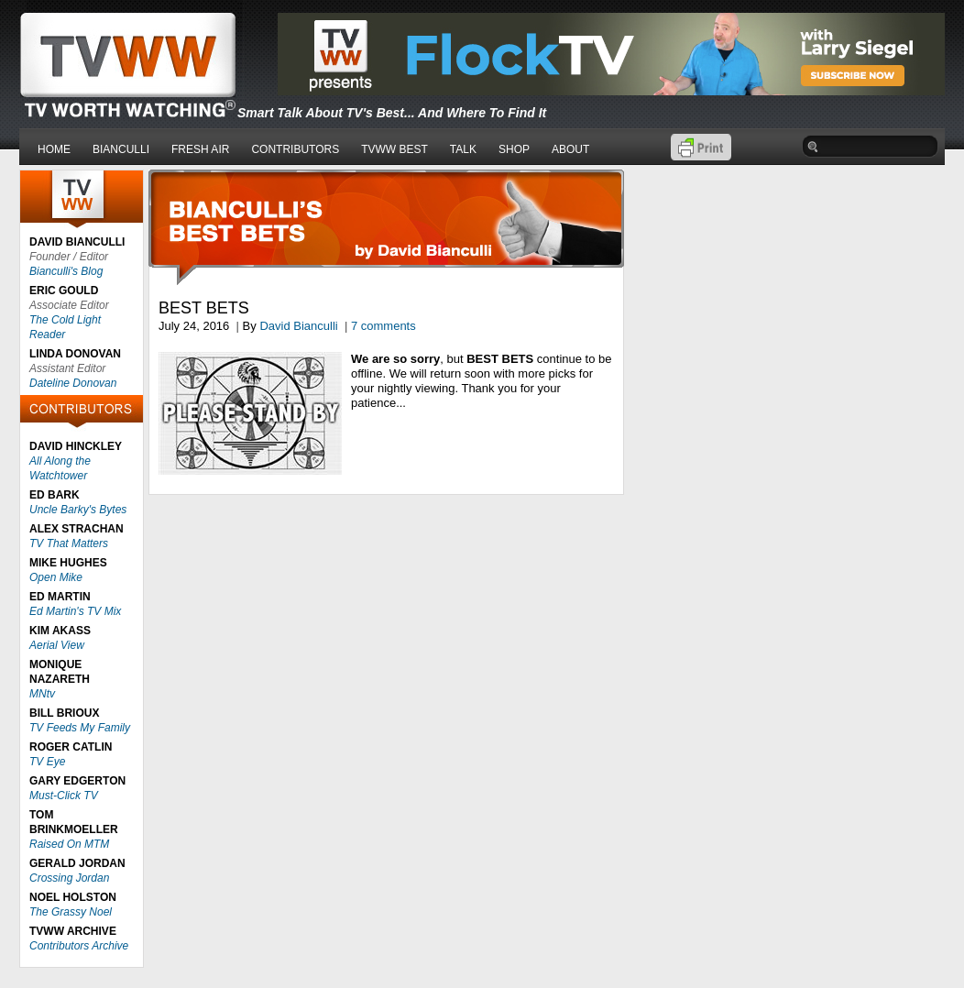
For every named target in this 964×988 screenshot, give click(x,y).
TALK (463, 149)
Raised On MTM (69, 844)
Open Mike (55, 577)
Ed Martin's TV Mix (75, 611)
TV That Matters (68, 543)
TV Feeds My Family (79, 727)
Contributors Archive (78, 945)
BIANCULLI (121, 149)
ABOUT (570, 149)
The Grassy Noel (70, 912)
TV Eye (47, 761)
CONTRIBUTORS (295, 149)
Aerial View (56, 645)
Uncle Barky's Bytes (77, 509)
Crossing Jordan (69, 878)
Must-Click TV (63, 795)
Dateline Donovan (72, 383)
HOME (54, 149)
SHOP (514, 149)
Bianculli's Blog (66, 271)
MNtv (42, 693)
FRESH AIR (200, 149)
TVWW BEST (394, 149)
